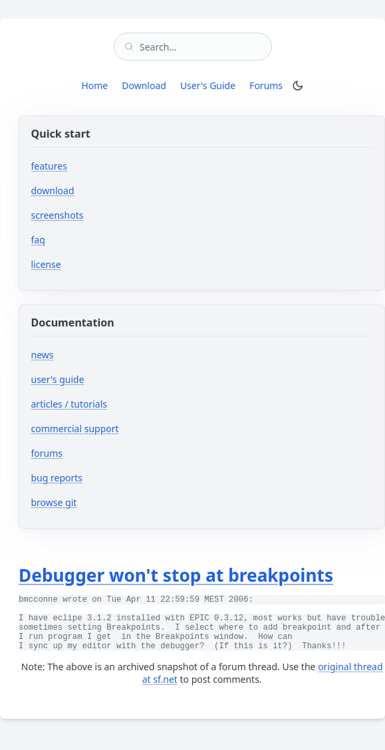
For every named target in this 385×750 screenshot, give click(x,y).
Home (94, 85)
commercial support (75, 428)
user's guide (57, 379)
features (49, 166)
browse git (94, 502)
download (52, 190)
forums (86, 453)
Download (144, 85)
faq (38, 239)
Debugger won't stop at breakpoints (176, 575)
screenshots (57, 215)
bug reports (96, 477)
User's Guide (207, 85)
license (46, 264)
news (42, 354)
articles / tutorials (69, 404)
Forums (268, 85)
